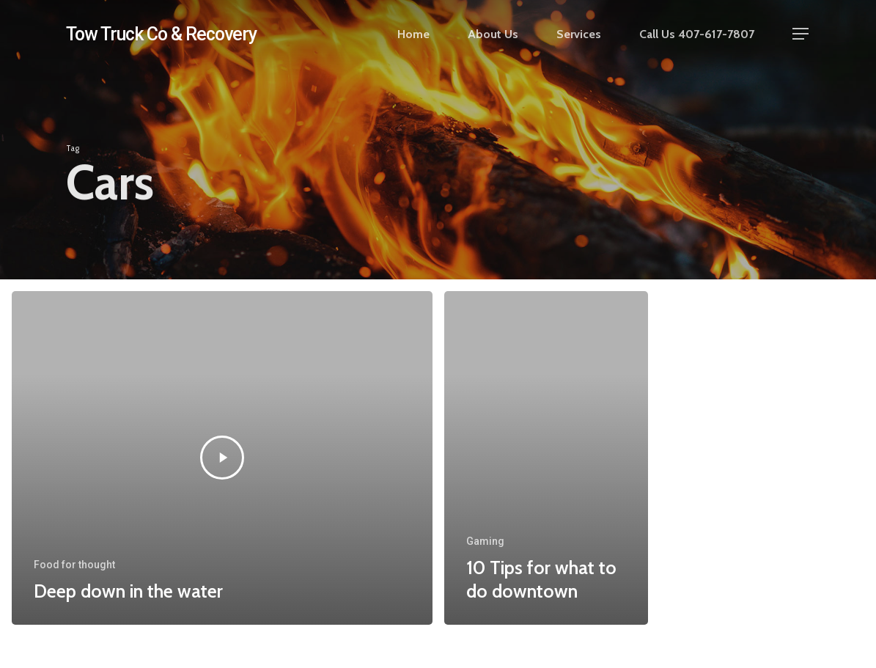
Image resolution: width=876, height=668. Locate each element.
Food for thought (74, 564)
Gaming (485, 541)
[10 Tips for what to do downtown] (546, 458)
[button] (801, 34)
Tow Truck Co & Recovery (161, 34)
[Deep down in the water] (222, 458)
